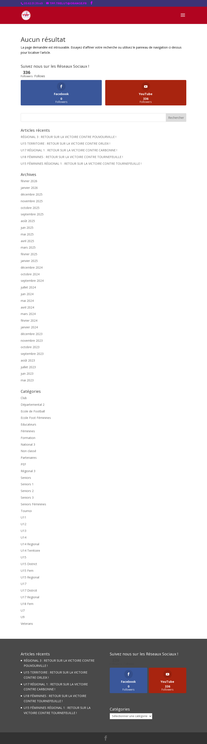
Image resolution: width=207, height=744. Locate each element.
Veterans (27, 624)
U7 (23, 610)
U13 (23, 531)
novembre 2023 (32, 340)
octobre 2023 (30, 347)
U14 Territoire (30, 550)
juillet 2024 (28, 287)
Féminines (28, 431)
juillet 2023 (28, 367)
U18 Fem (27, 604)
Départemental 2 (32, 405)
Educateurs (28, 424)
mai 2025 (27, 234)
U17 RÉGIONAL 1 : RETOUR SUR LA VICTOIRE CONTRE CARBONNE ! (69, 150)
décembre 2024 (31, 267)
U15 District (29, 564)
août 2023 (28, 360)
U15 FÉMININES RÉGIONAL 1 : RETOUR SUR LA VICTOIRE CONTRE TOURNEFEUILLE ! (81, 163)
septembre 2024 (32, 281)
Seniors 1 (27, 484)
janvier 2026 (29, 188)
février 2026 (29, 181)
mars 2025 (28, 247)
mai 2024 (27, 301)
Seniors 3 (27, 497)
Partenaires (29, 458)
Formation (28, 438)
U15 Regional (30, 577)
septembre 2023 (32, 354)
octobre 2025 (30, 208)
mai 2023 (27, 380)
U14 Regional (30, 544)
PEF (23, 464)
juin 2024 (27, 294)
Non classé (28, 451)
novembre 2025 (32, 201)
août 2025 (28, 221)
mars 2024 (28, 314)
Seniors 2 (27, 491)
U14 (23, 537)
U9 (23, 617)
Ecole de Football (33, 411)
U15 (23, 557)
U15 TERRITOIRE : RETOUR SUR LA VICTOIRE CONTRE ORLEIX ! (65, 143)
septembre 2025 (32, 214)
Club (24, 398)
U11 (23, 517)
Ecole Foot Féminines (36, 418)
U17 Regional (30, 597)
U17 (23, 584)
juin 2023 (27, 373)
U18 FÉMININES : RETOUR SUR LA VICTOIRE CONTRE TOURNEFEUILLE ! (72, 157)
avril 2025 (27, 241)
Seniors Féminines (33, 504)
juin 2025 (27, 228)
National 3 (28, 444)
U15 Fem (27, 571)
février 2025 (29, 254)
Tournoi (26, 511)
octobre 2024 (30, 274)
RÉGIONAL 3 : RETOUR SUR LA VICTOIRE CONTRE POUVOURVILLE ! (68, 137)
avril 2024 (27, 307)
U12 (23, 524)
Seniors (26, 478)
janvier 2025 (29, 261)
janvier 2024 (29, 327)
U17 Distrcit (29, 590)
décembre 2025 (31, 194)
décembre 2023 (31, 334)
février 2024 (29, 320)
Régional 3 (28, 471)
